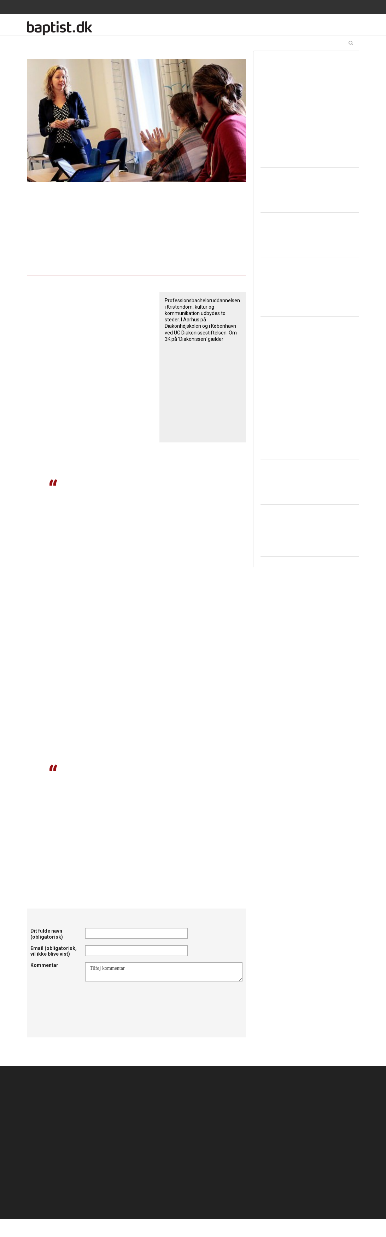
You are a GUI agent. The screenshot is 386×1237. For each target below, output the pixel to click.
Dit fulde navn (46, 934)
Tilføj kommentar (163, 971)
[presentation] (139, 999)
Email (53, 951)
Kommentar (44, 965)
